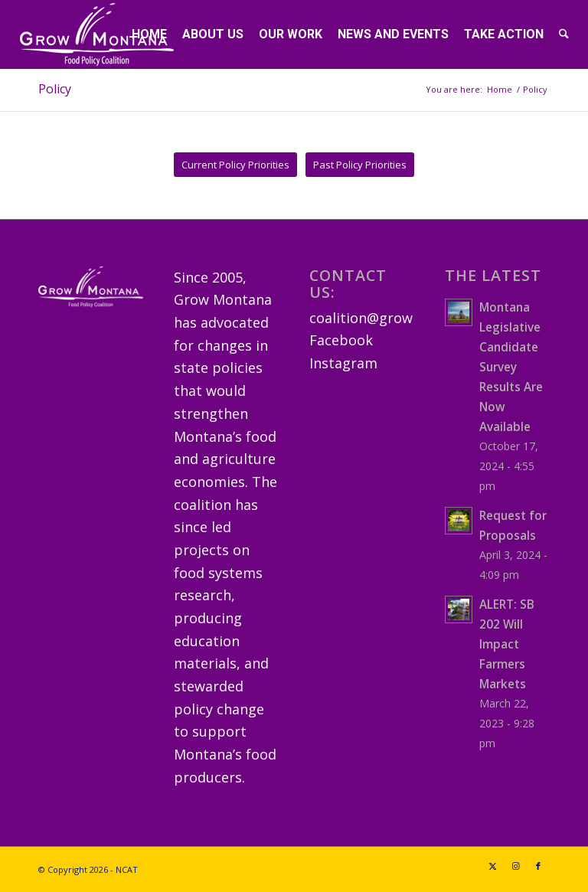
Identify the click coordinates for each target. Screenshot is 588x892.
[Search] (564, 34)
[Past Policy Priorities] (359, 165)
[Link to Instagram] (515, 865)
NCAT (127, 869)
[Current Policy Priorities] (235, 165)
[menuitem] (149, 34)
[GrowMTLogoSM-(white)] (96, 34)
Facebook (341, 340)
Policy (54, 88)
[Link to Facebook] (538, 865)
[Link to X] (492, 865)
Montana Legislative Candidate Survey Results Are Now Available (511, 366)
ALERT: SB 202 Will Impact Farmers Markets (506, 643)
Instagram (343, 363)
